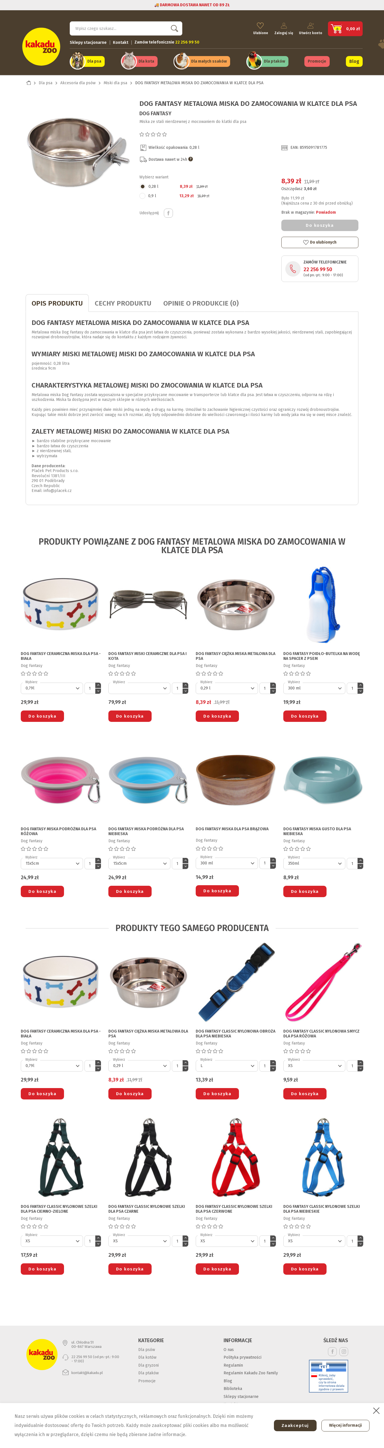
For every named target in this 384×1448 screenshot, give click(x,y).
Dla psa (94, 60)
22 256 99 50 (318, 268)
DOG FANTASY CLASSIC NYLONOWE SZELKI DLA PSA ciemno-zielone (59, 1207)
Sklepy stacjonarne (88, 41)
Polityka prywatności (242, 1355)
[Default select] (52, 686)
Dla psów (146, 1347)
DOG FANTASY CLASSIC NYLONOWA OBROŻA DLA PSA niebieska (235, 1032)
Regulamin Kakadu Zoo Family (251, 1371)
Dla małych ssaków (209, 60)
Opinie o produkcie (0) (201, 302)
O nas (229, 1347)
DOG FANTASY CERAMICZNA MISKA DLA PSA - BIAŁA (61, 654)
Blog (354, 60)
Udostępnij (168, 211)
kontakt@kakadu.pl (87, 1371)
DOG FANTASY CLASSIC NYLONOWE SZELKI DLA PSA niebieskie (321, 1207)
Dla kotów (147, 1355)
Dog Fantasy (155, 111)
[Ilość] (90, 686)
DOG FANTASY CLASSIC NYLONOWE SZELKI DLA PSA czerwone (234, 1207)
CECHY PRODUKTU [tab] (123, 302)
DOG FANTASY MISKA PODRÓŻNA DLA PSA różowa (58, 830)
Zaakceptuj (292, 1425)
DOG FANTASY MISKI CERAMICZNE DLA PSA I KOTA (147, 654)
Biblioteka (233, 1387)
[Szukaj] (126, 27)
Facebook (332, 1349)
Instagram (343, 1349)
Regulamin (233, 1363)
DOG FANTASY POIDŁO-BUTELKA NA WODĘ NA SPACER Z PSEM (321, 654)
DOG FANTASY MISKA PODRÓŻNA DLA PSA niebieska (146, 830)
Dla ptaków (274, 60)
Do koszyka (320, 223)
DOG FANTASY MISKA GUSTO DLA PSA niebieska (317, 830)
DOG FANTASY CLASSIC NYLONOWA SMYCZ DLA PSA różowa (321, 1032)
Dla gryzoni (148, 1363)
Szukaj (173, 27)
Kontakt (120, 41)
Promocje (317, 60)
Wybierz (31, 680)
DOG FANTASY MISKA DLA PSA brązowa (232, 827)
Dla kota (146, 60)
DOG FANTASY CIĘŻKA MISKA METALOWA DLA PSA (235, 654)
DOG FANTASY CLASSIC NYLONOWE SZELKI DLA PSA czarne (146, 1207)
